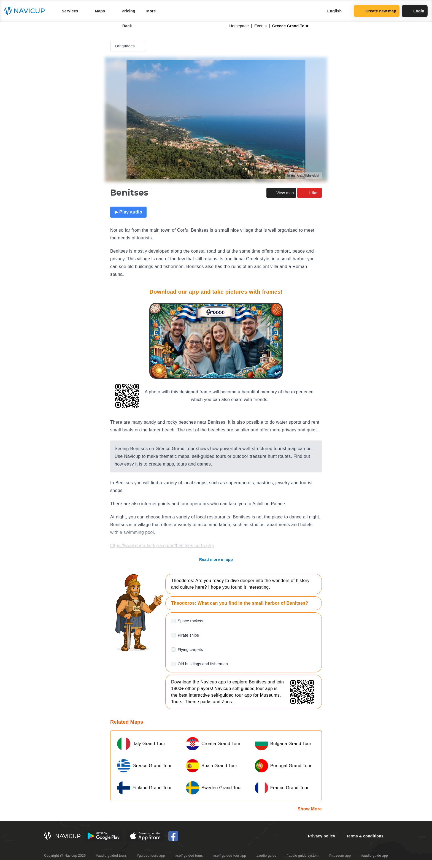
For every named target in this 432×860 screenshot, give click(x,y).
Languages (128, 46)
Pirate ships (188, 635)
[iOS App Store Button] (145, 836)
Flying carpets (190, 649)
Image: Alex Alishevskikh (303, 175)
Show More (310, 809)
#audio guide (266, 856)
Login (414, 11)
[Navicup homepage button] (26, 11)
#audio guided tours (111, 856)
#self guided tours (189, 856)
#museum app (340, 856)
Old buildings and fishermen (203, 664)
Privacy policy (321, 836)
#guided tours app (151, 856)
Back (123, 26)
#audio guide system (302, 856)
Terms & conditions (365, 836)
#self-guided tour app (229, 856)
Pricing (128, 11)
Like (309, 193)
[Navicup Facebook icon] (173, 836)
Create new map (376, 11)
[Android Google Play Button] (103, 836)
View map (281, 193)
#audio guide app (374, 856)
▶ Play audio (128, 212)
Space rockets (190, 621)
